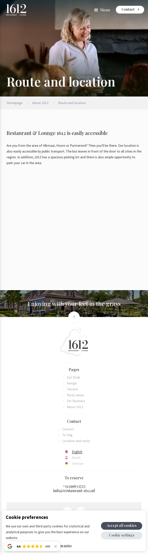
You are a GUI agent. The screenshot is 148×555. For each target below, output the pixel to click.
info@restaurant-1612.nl (74, 490)
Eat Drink (73, 377)
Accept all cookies (121, 525)
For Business (76, 401)
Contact (128, 9)
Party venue (75, 395)
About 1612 (40, 103)
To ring (67, 435)
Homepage (15, 103)
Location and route (76, 441)
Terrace (72, 389)
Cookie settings (121, 535)
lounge (72, 383)
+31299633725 (74, 486)
